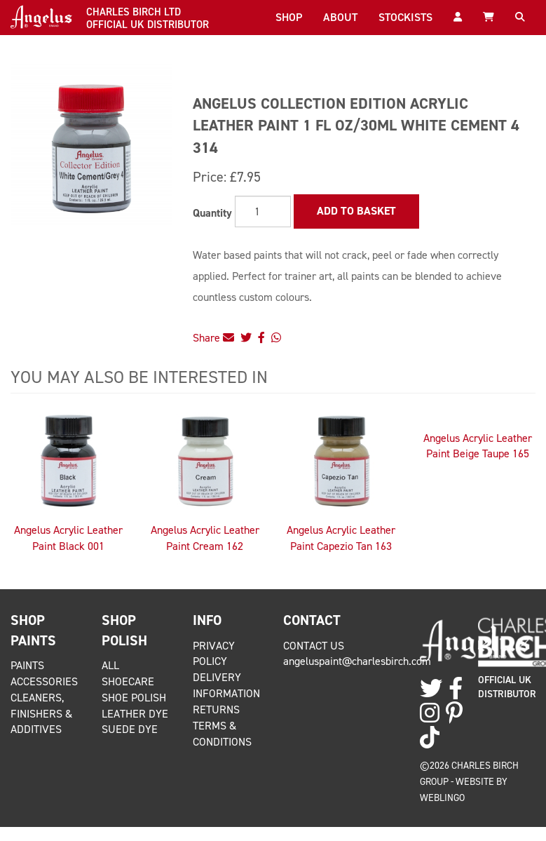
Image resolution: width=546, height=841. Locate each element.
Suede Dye (130, 729)
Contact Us (313, 645)
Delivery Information (226, 685)
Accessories (44, 681)
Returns (216, 709)
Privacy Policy (214, 653)
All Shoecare (128, 673)
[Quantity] (263, 211)
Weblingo (442, 797)
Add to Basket (356, 210)
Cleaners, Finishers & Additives (41, 713)
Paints (27, 665)
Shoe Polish (134, 697)
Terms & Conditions (222, 733)
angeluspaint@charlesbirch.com (357, 661)
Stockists (405, 17)
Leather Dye (135, 713)
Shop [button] (288, 17)
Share (213, 337)
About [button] (340, 17)
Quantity (212, 213)
